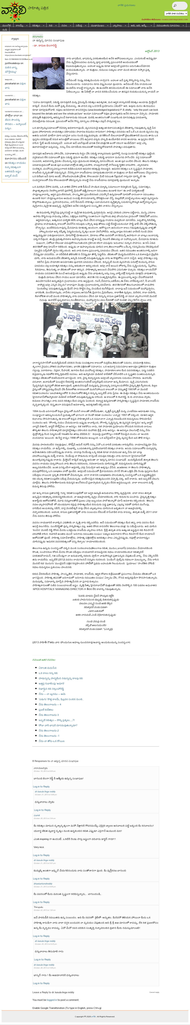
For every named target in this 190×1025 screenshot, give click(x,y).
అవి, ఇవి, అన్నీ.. (140, 25)
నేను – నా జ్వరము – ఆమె (52, 693)
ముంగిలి (6, 25)
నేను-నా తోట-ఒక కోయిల (52, 741)
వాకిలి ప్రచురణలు (126, 5)
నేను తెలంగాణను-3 (49, 714)
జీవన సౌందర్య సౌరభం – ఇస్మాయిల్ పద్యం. (15, 124)
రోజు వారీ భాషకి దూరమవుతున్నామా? (58, 725)
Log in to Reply (41, 786)
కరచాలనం (37, 36)
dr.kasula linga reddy (45, 791)
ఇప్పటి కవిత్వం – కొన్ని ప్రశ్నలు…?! (57, 720)
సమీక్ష (79, 25)
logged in (52, 999)
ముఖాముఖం (98, 25)
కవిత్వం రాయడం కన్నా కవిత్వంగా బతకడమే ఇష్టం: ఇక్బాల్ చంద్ (15, 169)
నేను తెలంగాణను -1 (49, 735)
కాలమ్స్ (20, 25)
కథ (52, 25)
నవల (65, 25)
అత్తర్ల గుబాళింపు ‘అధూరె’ (51, 683)
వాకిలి (93, 1016)
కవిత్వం (37, 25)
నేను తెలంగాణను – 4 (50, 704)
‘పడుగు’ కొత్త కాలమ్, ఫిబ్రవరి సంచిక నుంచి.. (61, 699)
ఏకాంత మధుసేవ (48, 667)
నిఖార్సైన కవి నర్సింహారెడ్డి (51, 688)
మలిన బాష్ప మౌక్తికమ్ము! (11, 69)
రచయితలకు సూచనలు (169, 25)
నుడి (4, 29)
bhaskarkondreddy (43, 883)
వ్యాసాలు (118, 25)
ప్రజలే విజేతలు (46, 709)
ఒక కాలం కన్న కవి (48, 673)
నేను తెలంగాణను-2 (49, 730)
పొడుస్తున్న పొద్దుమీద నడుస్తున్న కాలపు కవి (61, 678)
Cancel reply (154, 992)
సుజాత (37, 815)
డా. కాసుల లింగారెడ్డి (45, 45)
